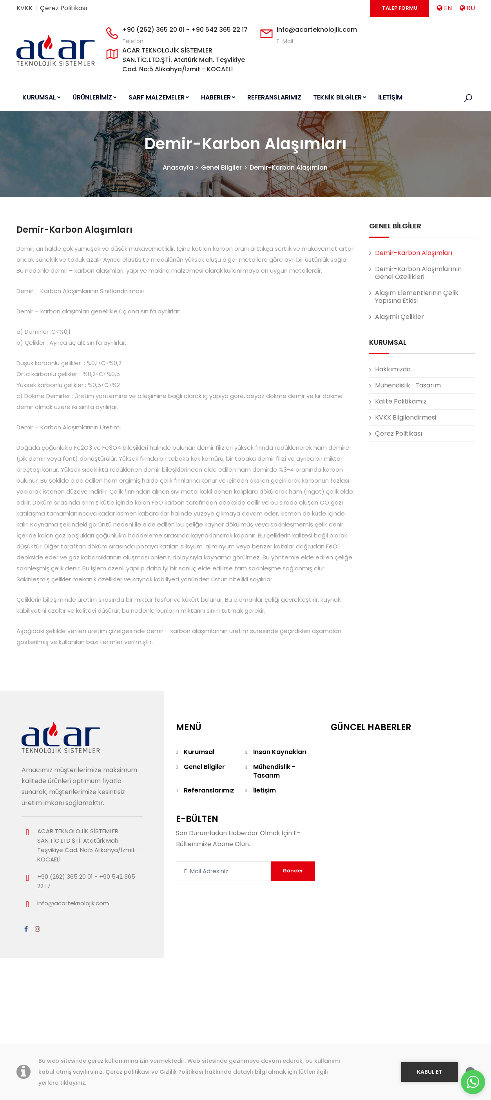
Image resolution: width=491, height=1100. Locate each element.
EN (444, 8)
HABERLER (215, 97)
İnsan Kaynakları (279, 774)
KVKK (24, 8)
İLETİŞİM (383, 97)
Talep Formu (399, 8)
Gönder (293, 893)
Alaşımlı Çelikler (399, 339)
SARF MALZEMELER (156, 97)
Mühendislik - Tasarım (274, 794)
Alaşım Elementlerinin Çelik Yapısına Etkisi (416, 319)
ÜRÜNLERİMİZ (93, 97)
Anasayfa (178, 190)
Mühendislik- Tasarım (408, 407)
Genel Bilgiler (221, 190)
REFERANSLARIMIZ (270, 97)
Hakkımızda (393, 391)
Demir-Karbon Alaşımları (289, 190)
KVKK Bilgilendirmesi (405, 440)
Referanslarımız (209, 813)
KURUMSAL (41, 97)
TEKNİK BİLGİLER (334, 97)
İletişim (264, 813)
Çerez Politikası (63, 8)
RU (467, 8)
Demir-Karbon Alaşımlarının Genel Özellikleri (418, 295)
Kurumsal (199, 774)
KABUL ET (429, 1072)
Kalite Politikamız (401, 424)
